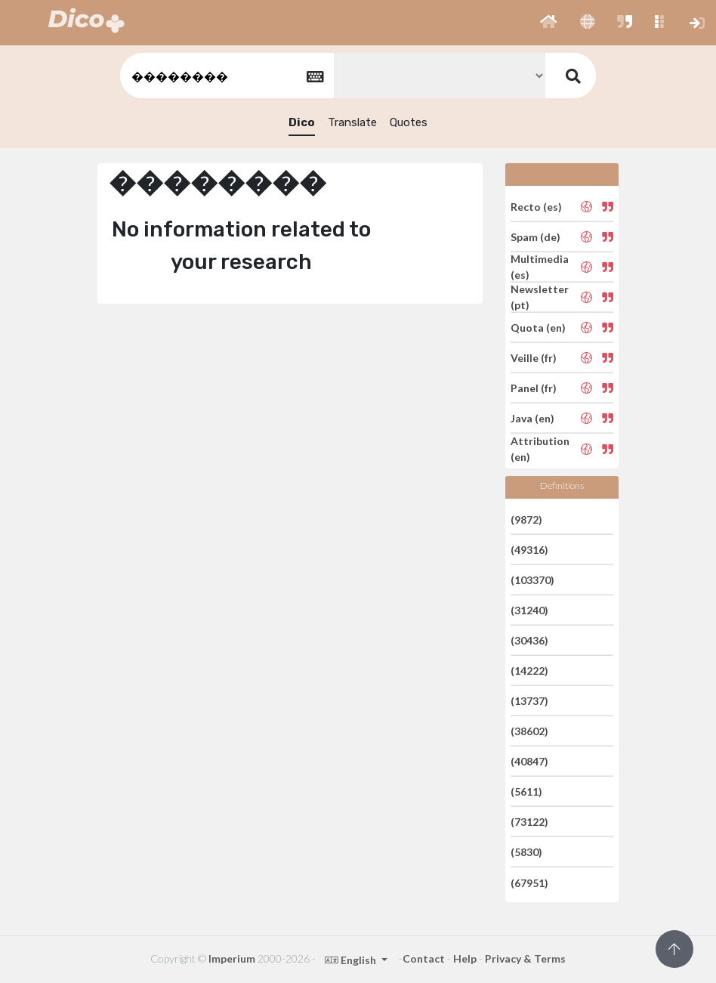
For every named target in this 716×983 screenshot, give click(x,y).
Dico (302, 122)
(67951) (529, 882)
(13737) (529, 700)
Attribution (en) (540, 448)
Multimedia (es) (540, 266)
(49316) (529, 549)
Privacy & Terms (525, 958)
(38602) (529, 731)
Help (465, 958)
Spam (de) (535, 236)
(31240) (529, 610)
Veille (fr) (534, 357)
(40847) (529, 761)
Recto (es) (536, 205)
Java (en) (532, 418)
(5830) (526, 851)
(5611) (526, 791)
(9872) (526, 518)
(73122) (529, 821)
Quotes (408, 122)
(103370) (532, 579)
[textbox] (226, 76)
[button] (549, 22)
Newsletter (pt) (540, 297)
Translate (352, 122)
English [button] (351, 960)
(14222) (529, 670)
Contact (424, 958)
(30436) (529, 640)
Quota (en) (538, 327)
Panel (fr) (534, 388)
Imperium (231, 958)
